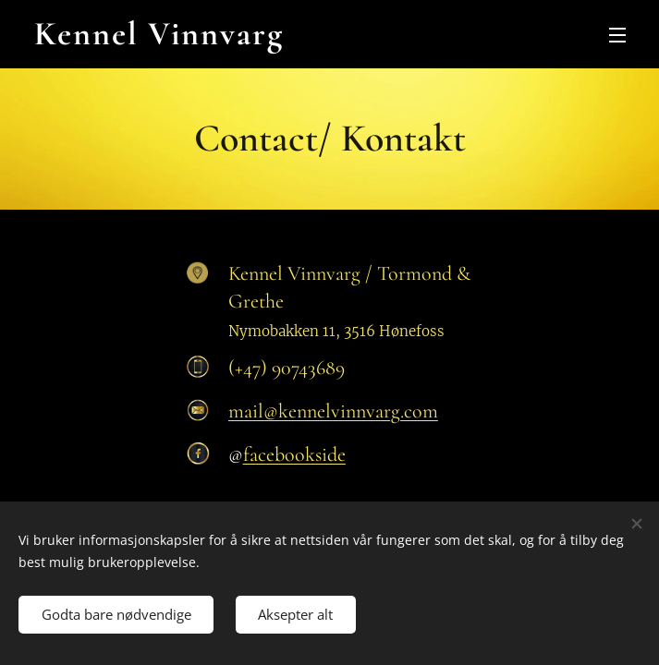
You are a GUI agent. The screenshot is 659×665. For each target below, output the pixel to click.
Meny (617, 35)
